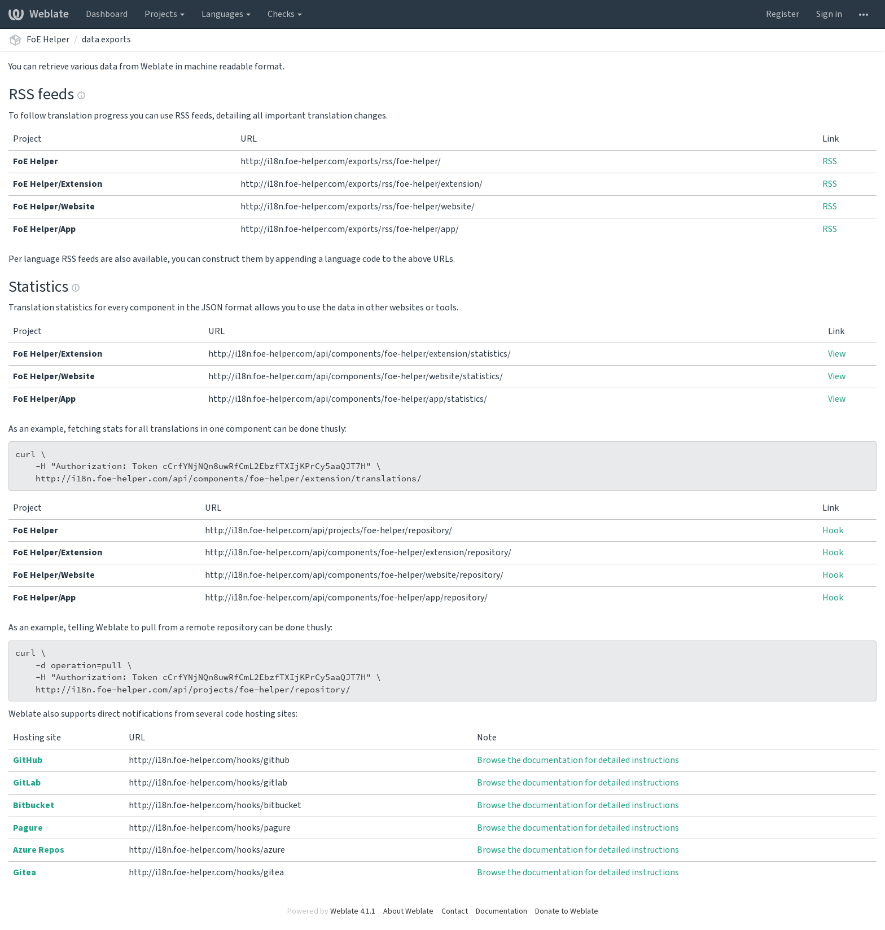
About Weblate (408, 911)
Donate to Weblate (566, 911)
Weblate (38, 14)
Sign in (829, 14)
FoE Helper (48, 39)
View (836, 354)
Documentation (501, 911)
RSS (829, 161)
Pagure (28, 828)
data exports (106, 39)
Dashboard (107, 14)
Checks (285, 14)
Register (782, 14)
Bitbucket (33, 805)
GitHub (27, 760)
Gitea (24, 872)
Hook (832, 530)
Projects (164, 14)
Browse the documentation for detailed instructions (578, 760)
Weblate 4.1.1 (352, 911)
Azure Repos (38, 850)
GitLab (27, 783)
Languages (226, 14)
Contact (454, 911)
